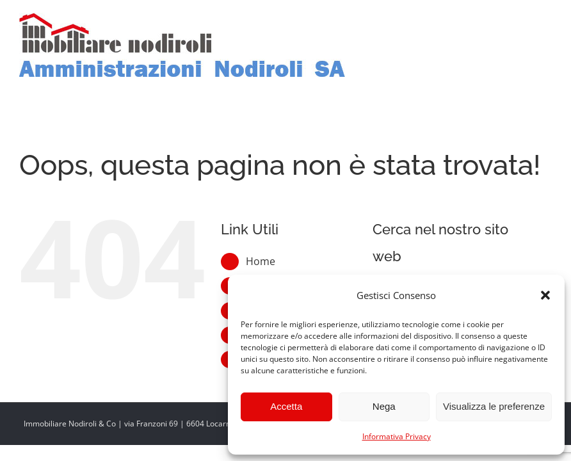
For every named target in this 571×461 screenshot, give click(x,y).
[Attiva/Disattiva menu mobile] (545, 21)
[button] (545, 295)
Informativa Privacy (396, 436)
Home (260, 261)
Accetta (286, 406)
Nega (384, 406)
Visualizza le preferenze (494, 406)
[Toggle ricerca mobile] (519, 21)
